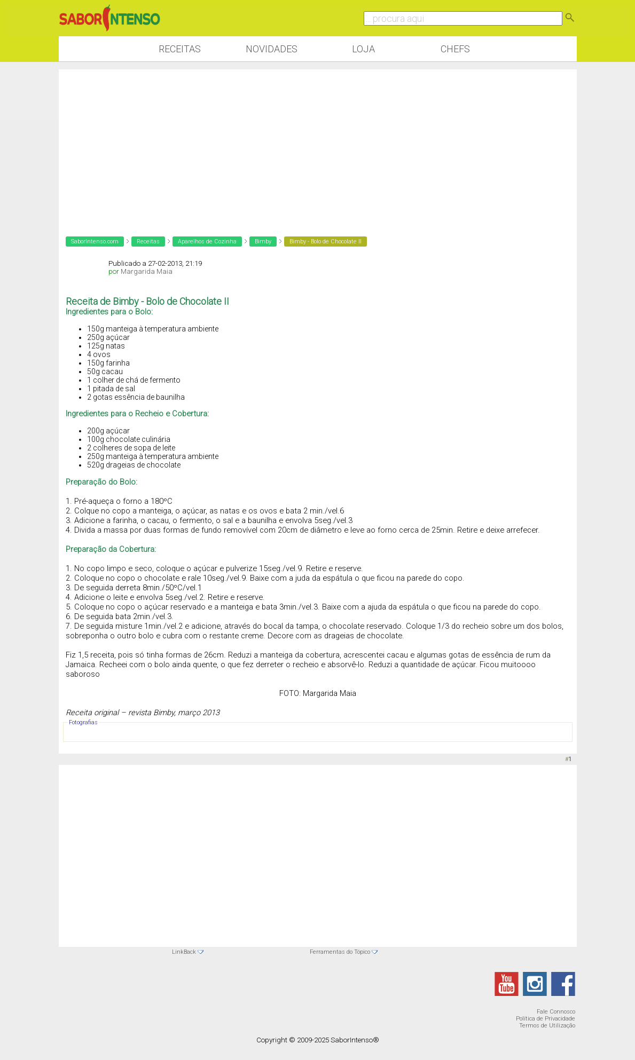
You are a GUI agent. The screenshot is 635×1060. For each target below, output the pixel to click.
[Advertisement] (318, 144)
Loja (363, 48)
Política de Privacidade (545, 1018)
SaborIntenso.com (95, 241)
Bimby (263, 241)
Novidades (271, 48)
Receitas (180, 48)
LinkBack (184, 951)
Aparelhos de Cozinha (207, 241)
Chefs (455, 48)
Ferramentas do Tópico (340, 951)
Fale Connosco (556, 1011)
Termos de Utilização (547, 1025)
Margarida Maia (147, 271)
